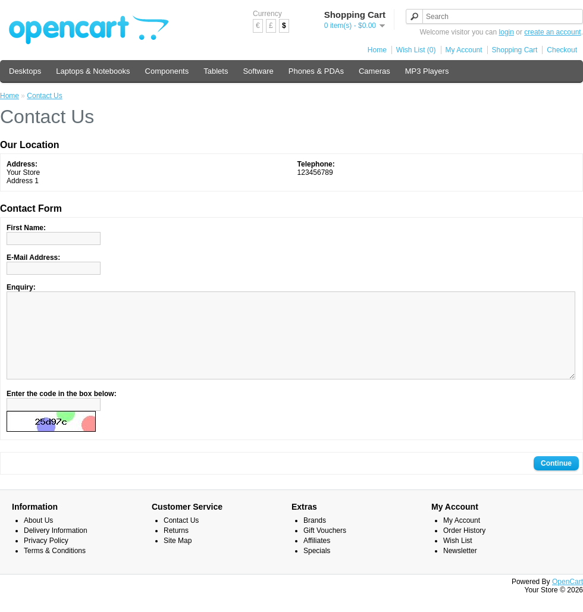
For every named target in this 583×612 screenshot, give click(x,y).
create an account (552, 32)
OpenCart (567, 599)
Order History (464, 548)
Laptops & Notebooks (93, 71)
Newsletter (460, 568)
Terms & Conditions (55, 568)
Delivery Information (55, 548)
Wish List (457, 558)
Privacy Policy (46, 558)
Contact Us (44, 96)
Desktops (25, 71)
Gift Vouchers (324, 548)
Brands (314, 538)
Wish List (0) (416, 50)
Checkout (562, 50)
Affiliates (316, 558)
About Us (38, 538)
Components (167, 71)
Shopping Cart (515, 50)
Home (377, 50)
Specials (316, 568)
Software (258, 71)
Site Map (178, 558)
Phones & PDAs (316, 71)
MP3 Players (427, 71)
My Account (464, 50)
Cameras (374, 71)
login (506, 32)
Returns (176, 548)
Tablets (215, 71)
